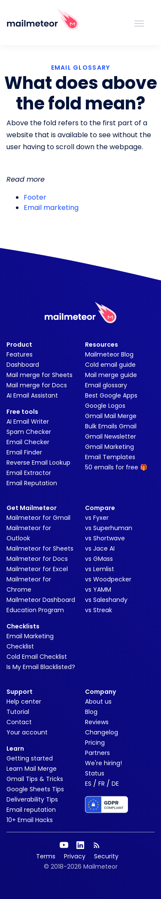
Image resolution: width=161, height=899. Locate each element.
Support (19, 691)
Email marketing (51, 207)
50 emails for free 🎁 (116, 467)
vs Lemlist (99, 569)
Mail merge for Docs (36, 385)
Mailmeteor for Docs (37, 558)
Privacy (74, 856)
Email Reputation (31, 483)
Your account (27, 732)
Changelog (101, 732)
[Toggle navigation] (139, 23)
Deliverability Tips (32, 799)
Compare (100, 508)
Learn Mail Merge (31, 768)
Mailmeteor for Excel (37, 569)
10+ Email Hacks (29, 820)
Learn (15, 748)
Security (106, 856)
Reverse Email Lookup (38, 462)
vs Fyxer (97, 517)
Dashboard (22, 364)
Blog (91, 711)
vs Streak (98, 610)
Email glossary (106, 385)
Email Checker (27, 442)
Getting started (29, 758)
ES (88, 783)
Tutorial (17, 711)
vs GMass (99, 558)
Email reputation (31, 809)
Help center (23, 701)
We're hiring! (103, 763)
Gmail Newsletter (110, 436)
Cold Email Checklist (36, 656)
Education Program (35, 610)
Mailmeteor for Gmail (38, 517)
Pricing (95, 742)
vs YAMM (98, 589)
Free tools (22, 411)
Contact (19, 722)
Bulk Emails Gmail (111, 426)
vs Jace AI (100, 548)
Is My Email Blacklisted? (40, 667)
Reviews (97, 722)
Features (19, 354)
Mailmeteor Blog (109, 354)
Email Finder (24, 452)
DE (115, 783)
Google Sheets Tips (35, 789)
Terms (45, 856)
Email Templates (110, 457)
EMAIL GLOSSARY (80, 67)
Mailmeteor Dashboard (40, 599)
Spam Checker (28, 431)
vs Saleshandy (106, 599)
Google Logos (105, 405)
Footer (35, 197)
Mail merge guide (111, 375)
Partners (97, 753)
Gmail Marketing (109, 446)
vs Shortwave (105, 538)
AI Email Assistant (32, 395)
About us (98, 701)
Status (94, 773)
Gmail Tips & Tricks (34, 779)
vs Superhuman (108, 528)
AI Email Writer (27, 421)
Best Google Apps (111, 395)
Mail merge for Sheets (39, 375)
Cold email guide (110, 364)
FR (101, 783)
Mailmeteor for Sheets (39, 548)
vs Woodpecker (108, 579)
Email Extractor (28, 473)
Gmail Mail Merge (111, 416)
